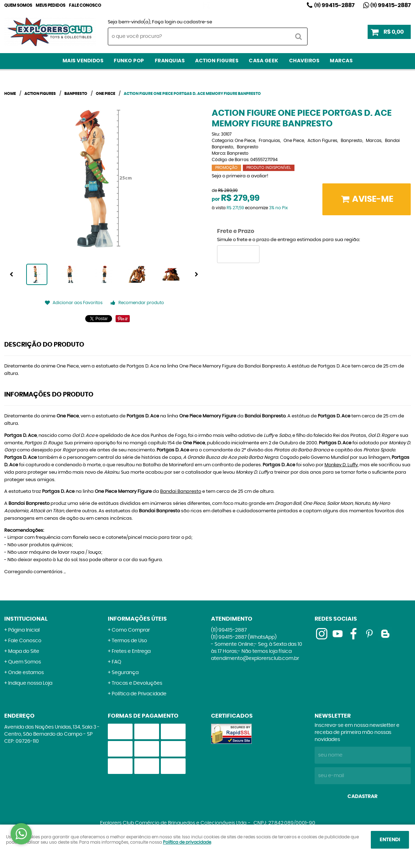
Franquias (170, 60)
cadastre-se (197, 22)
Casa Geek (264, 60)
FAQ (116, 662)
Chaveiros (304, 60)
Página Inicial (24, 630)
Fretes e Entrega (131, 651)
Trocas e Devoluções (137, 683)
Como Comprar (131, 630)
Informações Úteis (137, 619)
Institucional (26, 619)
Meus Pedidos (50, 5)
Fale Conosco (85, 5)
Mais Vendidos (83, 60)
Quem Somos (18, 5)
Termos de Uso (129, 640)
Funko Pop (129, 60)
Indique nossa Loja (30, 683)
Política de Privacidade (139, 693)
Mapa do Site (23, 651)
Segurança (125, 672)
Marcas (341, 60)
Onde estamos (26, 672)
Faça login (164, 22)
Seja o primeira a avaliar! (240, 176)
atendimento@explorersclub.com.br (255, 658)
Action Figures (216, 60)
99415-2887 (334, 5)
